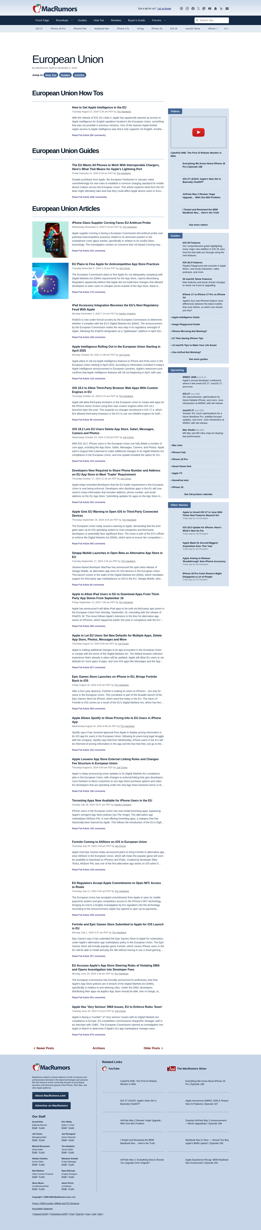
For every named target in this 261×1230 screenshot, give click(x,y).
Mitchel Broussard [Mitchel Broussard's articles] (41, 1146)
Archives (99, 1048)
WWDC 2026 (189, 377)
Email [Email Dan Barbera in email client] (34, 1176)
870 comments (97, 1038)
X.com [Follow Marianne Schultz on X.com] (71, 1164)
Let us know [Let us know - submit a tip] (164, 8)
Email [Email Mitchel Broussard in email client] (34, 1152)
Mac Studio (189, 429)
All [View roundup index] (226, 28)
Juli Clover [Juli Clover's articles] (37, 1133)
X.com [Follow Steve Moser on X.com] (42, 1188)
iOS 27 (39, 28)
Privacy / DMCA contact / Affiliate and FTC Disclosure (55, 1203)
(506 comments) (98, 197)
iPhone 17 (213, 28)
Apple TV (177, 473)
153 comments (97, 461)
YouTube (114, 1068)
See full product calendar (198, 494)
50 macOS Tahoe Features (197, 279)
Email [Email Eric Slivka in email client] (64, 1127)
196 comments (97, 791)
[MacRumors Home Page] (55, 9)
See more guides (198, 359)
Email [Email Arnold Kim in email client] (34, 1127)
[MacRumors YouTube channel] (210, 9)
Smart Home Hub (181, 466)
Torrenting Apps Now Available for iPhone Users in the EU (114, 800)
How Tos (99, 20)
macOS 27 (188, 410)
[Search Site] (211, 20)
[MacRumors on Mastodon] (204, 9)
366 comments (97, 626)
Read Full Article (80, 135)
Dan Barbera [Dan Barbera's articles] (38, 1170)
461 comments (97, 997)
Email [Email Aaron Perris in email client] (64, 1188)
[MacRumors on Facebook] (193, 9)
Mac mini (177, 445)
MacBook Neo (101, 28)
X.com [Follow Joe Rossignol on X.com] (71, 1139)
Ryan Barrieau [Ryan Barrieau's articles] (68, 1170)
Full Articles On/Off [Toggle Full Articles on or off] (58, 1214)
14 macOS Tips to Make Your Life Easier (194, 345)
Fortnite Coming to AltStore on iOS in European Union (112, 842)
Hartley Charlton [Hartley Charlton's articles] (40, 1158)
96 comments (97, 419)
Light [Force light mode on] (94, 1214)
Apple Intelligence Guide (186, 317)
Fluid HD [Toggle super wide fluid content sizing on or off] (80, 1214)
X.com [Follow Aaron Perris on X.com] (71, 1188)
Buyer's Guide (136, 20)
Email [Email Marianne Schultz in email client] (64, 1164)
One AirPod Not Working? (186, 352)
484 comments (97, 708)
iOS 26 (173, 28)
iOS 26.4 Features (192, 262)
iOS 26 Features (191, 242)
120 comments (97, 378)
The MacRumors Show (191, 1068)
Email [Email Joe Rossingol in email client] (64, 1139)
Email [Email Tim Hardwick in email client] (64, 1152)
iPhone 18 (157, 28)
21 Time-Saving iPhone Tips (187, 338)
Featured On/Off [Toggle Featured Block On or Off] (40, 1214)
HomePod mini (180, 480)
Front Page (42, 20)
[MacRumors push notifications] (215, 9)
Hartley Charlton (127, 313)
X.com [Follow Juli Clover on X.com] (42, 1139)
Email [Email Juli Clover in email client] (34, 1139)
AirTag (140, 28)
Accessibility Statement (42, 1209)
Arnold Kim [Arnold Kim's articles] (37, 1121)
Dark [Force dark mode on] (100, 1214)
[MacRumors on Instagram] (187, 9)
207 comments (97, 956)
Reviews (116, 20)
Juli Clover (124, 272)
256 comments (97, 915)
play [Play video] (198, 132)
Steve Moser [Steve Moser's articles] (38, 1182)
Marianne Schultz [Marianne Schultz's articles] (70, 1158)
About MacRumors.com (50, 1095)
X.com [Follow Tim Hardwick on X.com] (71, 1152)
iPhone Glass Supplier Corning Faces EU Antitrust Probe (113, 222)
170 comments (97, 296)
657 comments (97, 667)
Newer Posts (43, 1048)
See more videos (198, 224)
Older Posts (154, 1048)
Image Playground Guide (186, 324)
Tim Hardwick (124, 111)
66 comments (97, 584)
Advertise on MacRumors (51, 1105)
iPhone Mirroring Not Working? (189, 331)
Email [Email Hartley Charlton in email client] (34, 1164)
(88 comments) (98, 135)
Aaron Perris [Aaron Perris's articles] (68, 1182)
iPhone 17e (123, 28)
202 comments (97, 250)
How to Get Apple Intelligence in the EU (101, 107)
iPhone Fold (80, 28)
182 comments (97, 750)
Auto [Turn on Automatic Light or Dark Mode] (88, 1214)
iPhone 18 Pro (58, 28)
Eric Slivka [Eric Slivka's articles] (67, 1121)
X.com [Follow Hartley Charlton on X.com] (42, 1164)
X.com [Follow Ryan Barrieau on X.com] (71, 1176)
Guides (82, 20)
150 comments (97, 828)
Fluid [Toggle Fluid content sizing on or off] (72, 1214)
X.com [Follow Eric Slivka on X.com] (71, 1127)
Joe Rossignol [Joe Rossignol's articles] (68, 1133)
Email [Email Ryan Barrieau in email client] (64, 1176)
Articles (79, 75)
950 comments (97, 543)
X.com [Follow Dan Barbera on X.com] (42, 1176)
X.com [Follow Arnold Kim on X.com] (42, 1127)
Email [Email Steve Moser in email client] (34, 1188)
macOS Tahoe (192, 28)
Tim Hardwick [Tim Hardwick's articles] (68, 1146)
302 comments (97, 502)
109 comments (97, 869)
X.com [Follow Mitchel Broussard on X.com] (42, 1152)
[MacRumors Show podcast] (181, 9)
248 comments (97, 337)
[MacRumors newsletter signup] (227, 9)
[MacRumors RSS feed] (221, 9)
